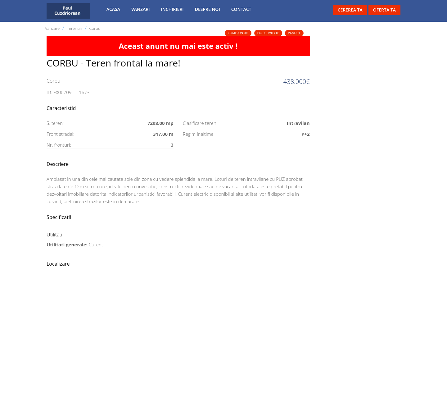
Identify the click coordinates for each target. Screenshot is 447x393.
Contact (241, 9)
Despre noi (207, 9)
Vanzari (140, 9)
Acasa (113, 9)
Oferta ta (384, 10)
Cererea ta (350, 10)
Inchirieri (172, 9)
